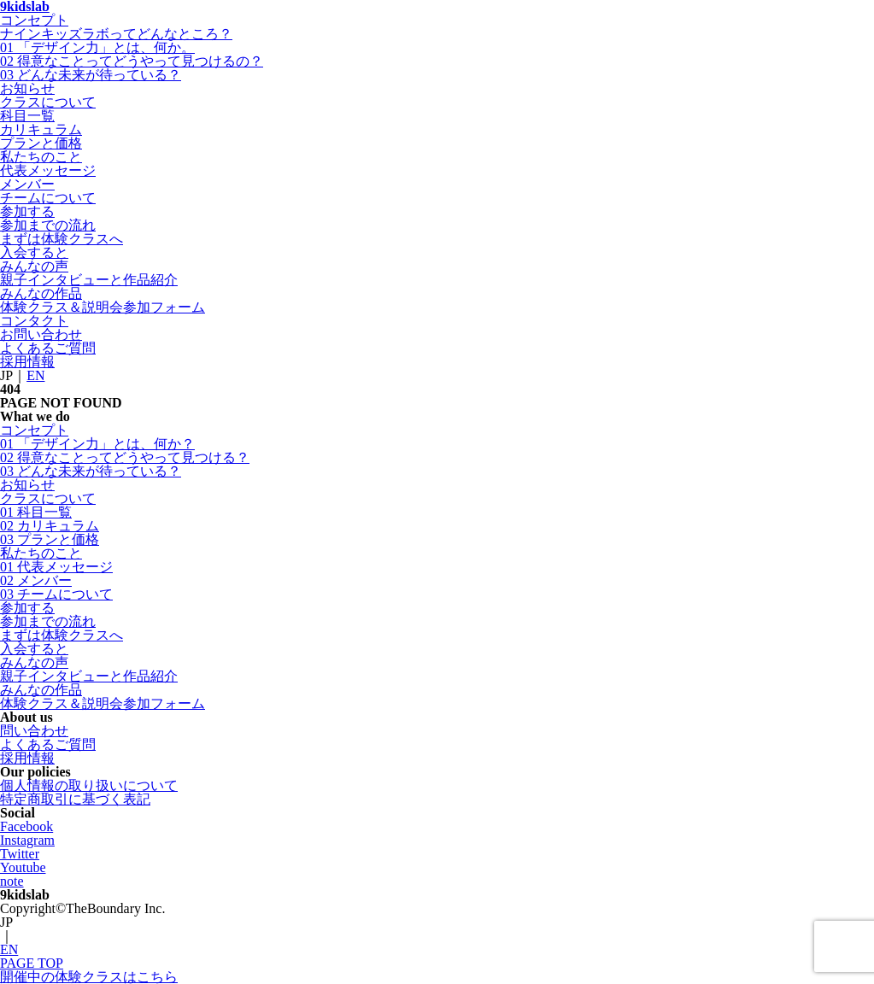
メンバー (27, 184)
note (12, 881)
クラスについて (48, 102)
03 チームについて (56, 594)
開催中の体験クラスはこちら (89, 976)
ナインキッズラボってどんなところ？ (116, 33)
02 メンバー (36, 580)
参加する (27, 211)
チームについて (48, 197)
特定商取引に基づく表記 (75, 799)
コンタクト (34, 320)
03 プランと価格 (49, 539)
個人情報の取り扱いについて (89, 785)
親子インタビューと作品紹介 (89, 279)
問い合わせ (34, 730)
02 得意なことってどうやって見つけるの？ (131, 61)
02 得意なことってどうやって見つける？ (124, 457)
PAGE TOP (31, 963)
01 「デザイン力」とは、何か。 (97, 47)
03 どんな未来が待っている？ (90, 74)
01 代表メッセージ (56, 566)
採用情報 (27, 361)
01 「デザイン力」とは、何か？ (97, 443)
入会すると (34, 252)
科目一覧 (27, 115)
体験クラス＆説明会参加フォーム (102, 307)
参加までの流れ (48, 225)
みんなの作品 (41, 293)
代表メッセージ (48, 170)
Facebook (26, 826)
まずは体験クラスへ (61, 238)
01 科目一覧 (36, 512)
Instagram (27, 840)
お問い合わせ (41, 334)
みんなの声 (34, 266)
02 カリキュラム (49, 525)
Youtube (23, 867)
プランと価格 (41, 143)
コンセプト (34, 20)
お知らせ (27, 88)
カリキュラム (41, 129)
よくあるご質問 (48, 348)
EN (35, 375)
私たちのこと (41, 156)
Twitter (19, 853)
